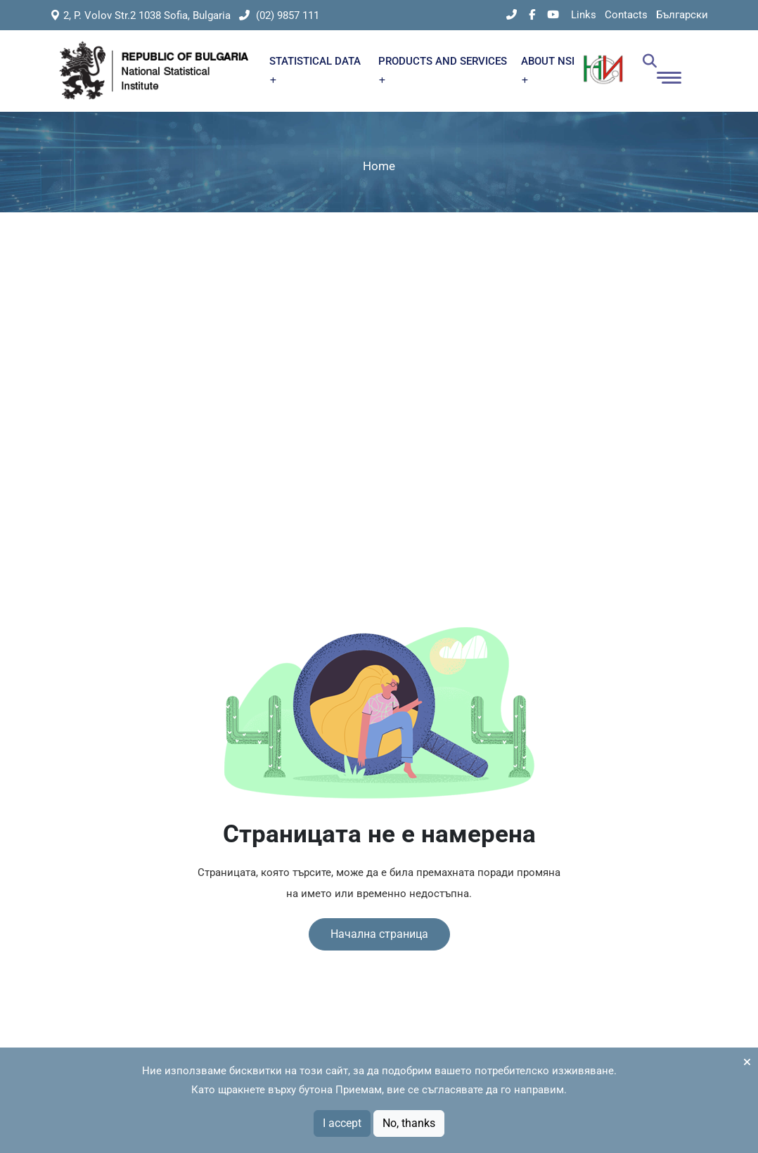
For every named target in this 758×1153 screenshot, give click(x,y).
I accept (342, 1123)
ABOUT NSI (547, 69)
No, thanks (409, 1123)
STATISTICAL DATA (315, 69)
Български (682, 14)
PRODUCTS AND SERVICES (442, 69)
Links (583, 14)
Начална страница (379, 934)
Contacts (626, 14)
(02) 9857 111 (279, 15)
